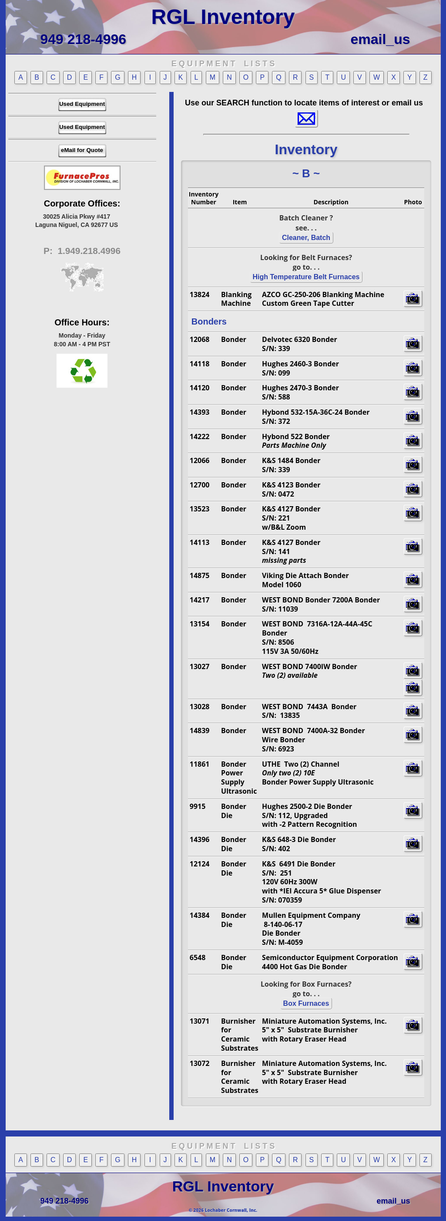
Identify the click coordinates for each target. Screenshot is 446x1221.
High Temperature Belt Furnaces (306, 277)
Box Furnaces (306, 1003)
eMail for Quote (82, 150)
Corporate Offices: (82, 203)
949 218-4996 (83, 39)
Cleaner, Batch (306, 237)
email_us (380, 39)
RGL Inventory (223, 16)
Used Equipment (82, 104)
